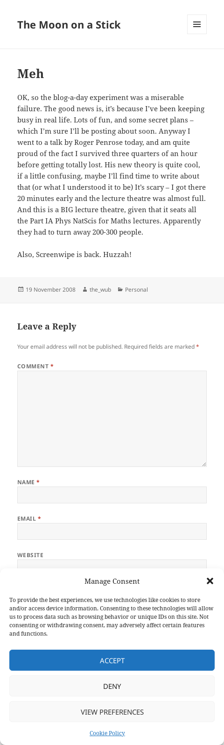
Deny (112, 686)
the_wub (100, 290)
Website (30, 555)
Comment (35, 366)
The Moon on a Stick (69, 24)
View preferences (112, 711)
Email (29, 519)
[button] (210, 581)
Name (28, 482)
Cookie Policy (107, 733)
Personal (136, 290)
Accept (112, 660)
